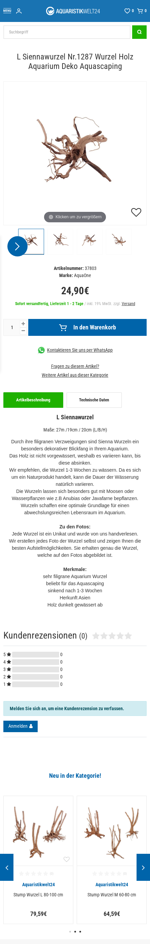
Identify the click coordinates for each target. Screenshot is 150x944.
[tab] (33, 400)
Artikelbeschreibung (33, 399)
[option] (38, 860)
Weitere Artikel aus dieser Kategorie (75, 375)
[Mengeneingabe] (12, 327)
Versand (128, 303)
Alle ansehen (17, 783)
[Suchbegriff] (66, 32)
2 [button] (75, 932)
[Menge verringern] (23, 330)
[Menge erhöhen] (23, 323)
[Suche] (139, 32)
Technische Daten (94, 399)
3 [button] (80, 932)
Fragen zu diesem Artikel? (75, 366)
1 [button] (70, 932)
